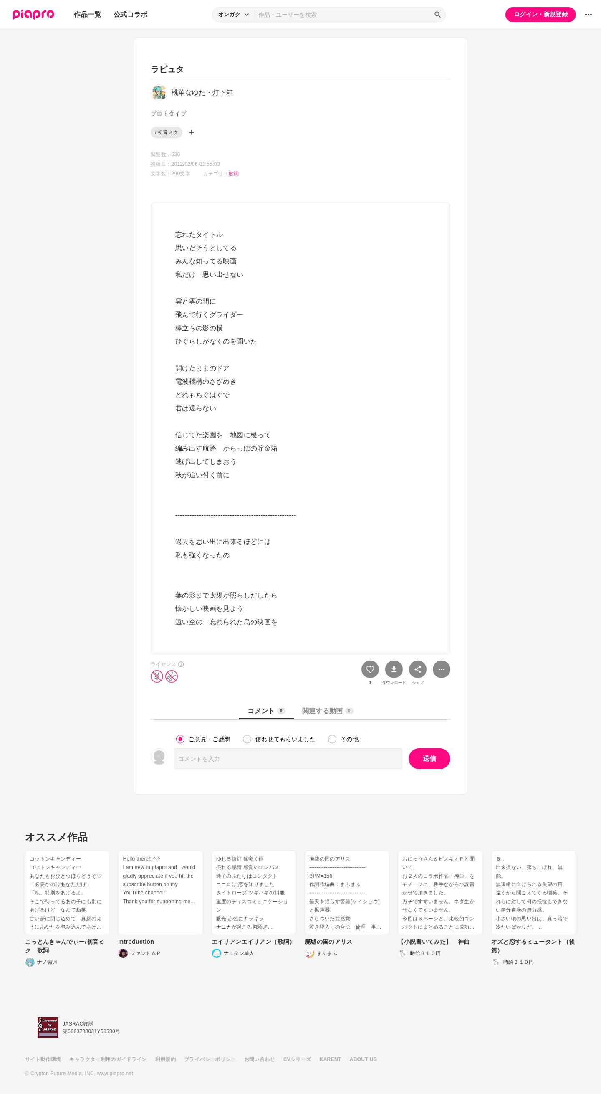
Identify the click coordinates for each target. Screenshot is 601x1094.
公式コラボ (131, 14)
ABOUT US (363, 1059)
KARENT (330, 1059)
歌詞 (234, 174)
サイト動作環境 (43, 1059)
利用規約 (165, 1059)
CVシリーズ (297, 1059)
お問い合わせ (259, 1059)
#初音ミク (166, 132)
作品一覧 (87, 14)
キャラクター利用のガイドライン (107, 1059)
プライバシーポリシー (210, 1059)
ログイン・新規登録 (541, 14)
